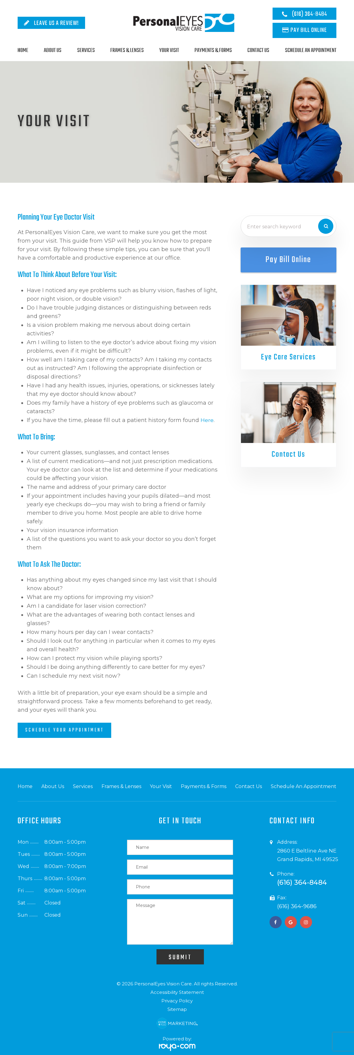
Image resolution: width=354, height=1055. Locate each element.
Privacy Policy (177, 1001)
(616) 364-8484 (309, 14)
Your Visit (169, 50)
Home (23, 50)
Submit (180, 957)
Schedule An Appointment (310, 50)
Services (86, 50)
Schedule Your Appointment (64, 730)
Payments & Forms (213, 50)
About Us (52, 50)
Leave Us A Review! (56, 23)
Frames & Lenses (127, 50)
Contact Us (258, 50)
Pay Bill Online (308, 30)
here (207, 420)
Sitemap (177, 1009)
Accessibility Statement (177, 992)
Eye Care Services (288, 357)
